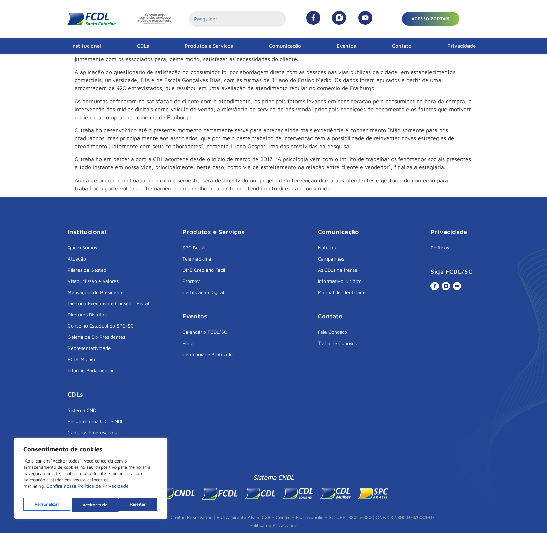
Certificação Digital (203, 292)
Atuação (77, 259)
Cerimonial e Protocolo (207, 354)
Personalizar (46, 505)
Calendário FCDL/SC (204, 332)
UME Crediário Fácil (203, 270)
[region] (90, 480)
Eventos (346, 46)
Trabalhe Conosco (337, 343)
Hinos (188, 343)
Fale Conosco (332, 332)
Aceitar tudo (135, 505)
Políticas (439, 247)
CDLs (143, 46)
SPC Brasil (193, 247)
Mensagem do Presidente (96, 292)
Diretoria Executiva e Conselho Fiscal (108, 303)
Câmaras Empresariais (92, 432)
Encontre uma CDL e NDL (95, 421)
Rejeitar (91, 505)
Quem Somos (82, 247)
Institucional (86, 46)
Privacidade (461, 46)
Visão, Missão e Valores (93, 281)
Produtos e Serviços (209, 46)
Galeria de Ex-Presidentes (96, 337)
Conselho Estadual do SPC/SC (101, 326)
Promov (191, 281)
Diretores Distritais (87, 314)
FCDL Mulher (82, 359)
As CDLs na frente (337, 270)
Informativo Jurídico (340, 281)
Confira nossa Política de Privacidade (87, 490)
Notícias (327, 247)
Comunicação (285, 46)
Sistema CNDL (83, 410)
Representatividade (89, 348)
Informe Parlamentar (91, 370)
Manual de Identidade (342, 292)
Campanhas (331, 259)
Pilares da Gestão (87, 270)
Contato (402, 46)
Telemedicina (196, 259)
